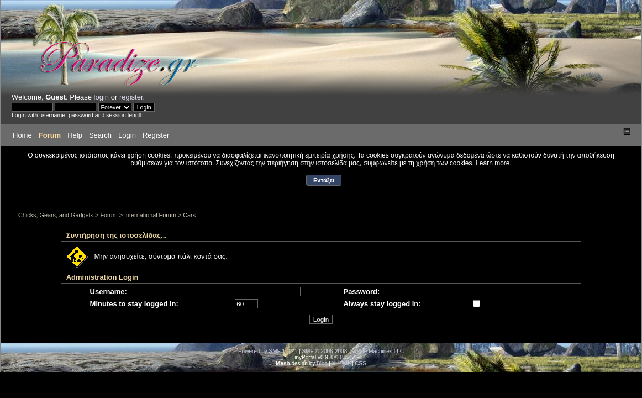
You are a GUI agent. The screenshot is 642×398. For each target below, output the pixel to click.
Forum (50, 135)
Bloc (345, 357)
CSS (360, 363)
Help (74, 135)
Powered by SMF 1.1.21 (267, 351)
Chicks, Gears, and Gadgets (55, 215)
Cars (189, 215)
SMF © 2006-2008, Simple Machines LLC (353, 351)
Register (156, 135)
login (101, 97)
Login (127, 135)
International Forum (150, 215)
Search (100, 135)
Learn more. (494, 163)
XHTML (341, 363)
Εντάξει (323, 180)
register (131, 97)
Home (22, 135)
